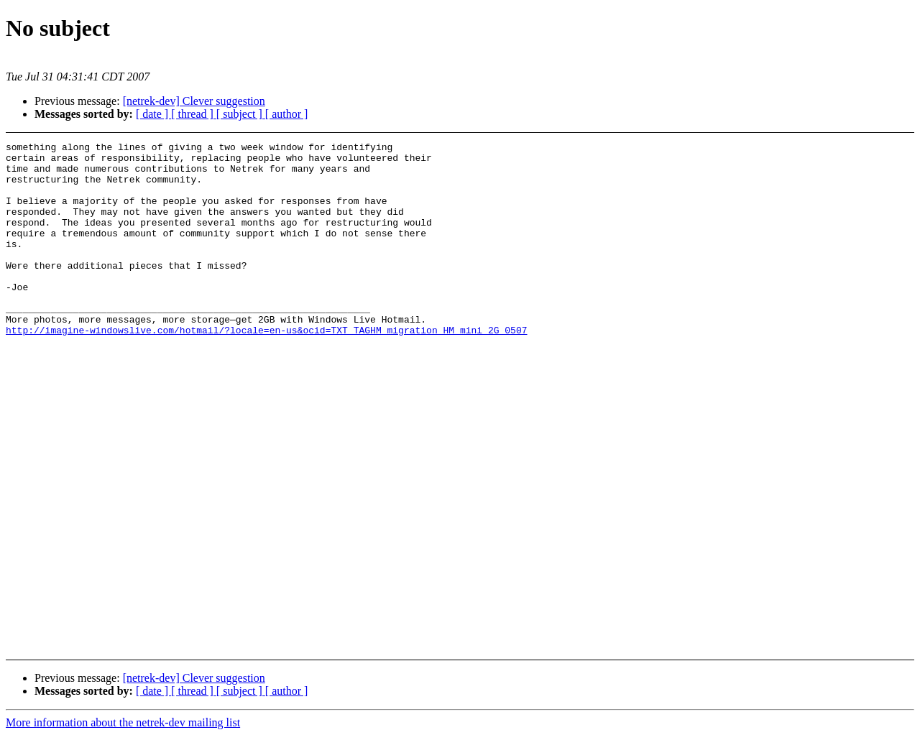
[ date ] (153, 114)
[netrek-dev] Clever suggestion (194, 101)
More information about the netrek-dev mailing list (123, 722)
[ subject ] (240, 114)
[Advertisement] (823, 178)
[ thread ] (193, 114)
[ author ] (286, 114)
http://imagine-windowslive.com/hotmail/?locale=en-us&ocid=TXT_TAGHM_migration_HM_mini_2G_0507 (266, 368)
